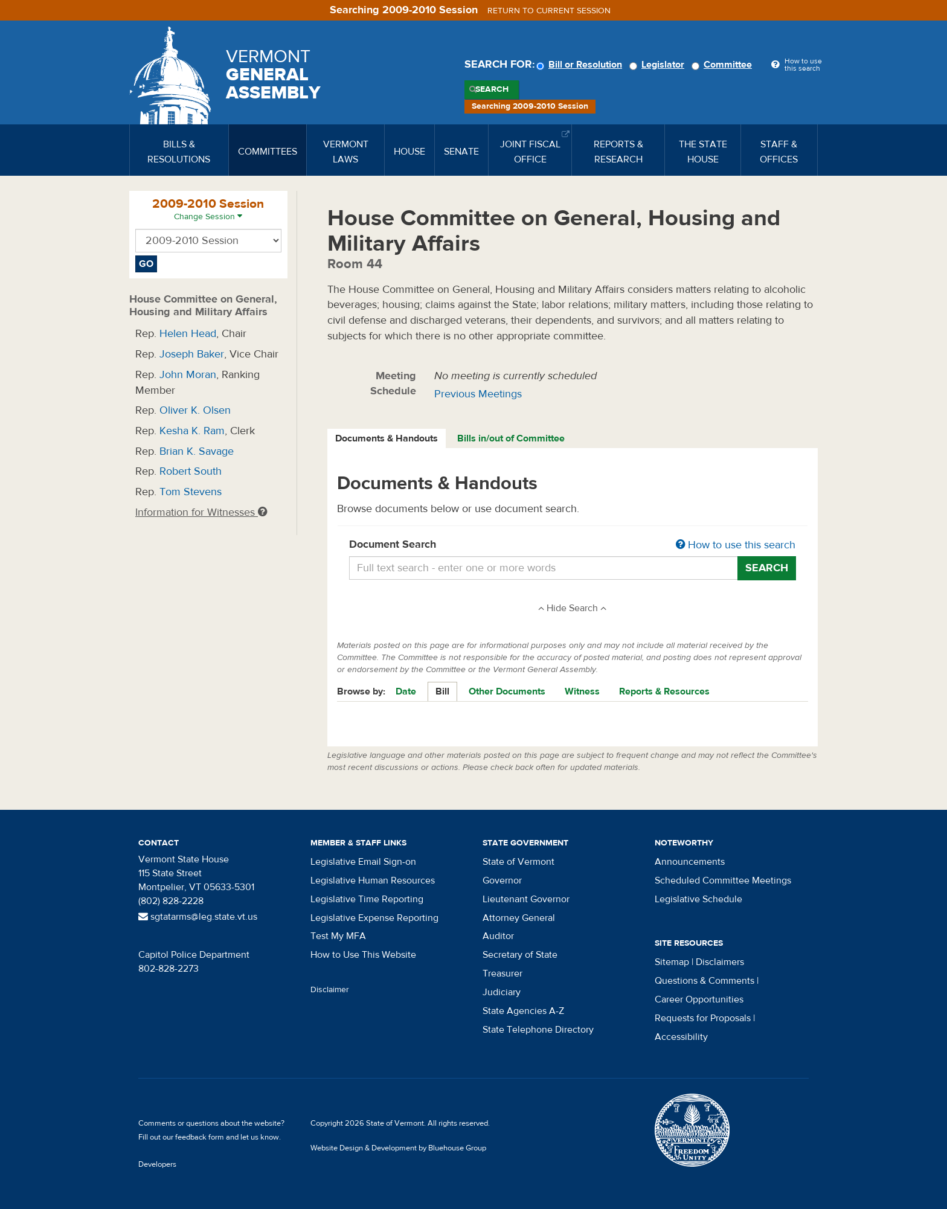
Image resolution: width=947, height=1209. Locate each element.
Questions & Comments (704, 981)
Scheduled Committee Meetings (723, 880)
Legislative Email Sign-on (363, 862)
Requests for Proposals (703, 1018)
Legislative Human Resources (372, 880)
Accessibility (681, 1037)
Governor (502, 880)
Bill (442, 691)
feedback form (199, 1137)
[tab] (387, 439)
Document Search (573, 545)
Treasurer (502, 973)
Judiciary (502, 992)
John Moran (187, 375)
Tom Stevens (190, 492)
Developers (157, 1164)
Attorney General (519, 918)
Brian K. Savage (196, 451)
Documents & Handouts (386, 438)
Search (492, 89)
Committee (723, 65)
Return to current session (549, 10)
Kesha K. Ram (192, 431)
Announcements (690, 862)
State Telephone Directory (538, 1030)
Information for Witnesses (201, 512)
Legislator (658, 65)
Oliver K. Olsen (195, 410)
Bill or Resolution (581, 65)
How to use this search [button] (735, 545)
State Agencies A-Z (523, 1011)
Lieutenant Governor (526, 899)
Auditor (498, 936)
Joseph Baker (191, 354)
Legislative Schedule (698, 899)
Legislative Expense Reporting (374, 918)
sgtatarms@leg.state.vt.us (197, 917)
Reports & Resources (664, 691)
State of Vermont (518, 862)
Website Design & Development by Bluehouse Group (398, 1148)
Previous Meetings (478, 394)
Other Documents (507, 691)
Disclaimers (720, 962)
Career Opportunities (699, 999)
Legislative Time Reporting (366, 899)
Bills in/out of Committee (511, 438)
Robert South (190, 471)
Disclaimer (329, 989)
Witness (582, 691)
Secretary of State (520, 955)
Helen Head (187, 334)
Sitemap (672, 962)
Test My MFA (338, 936)
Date (406, 691)
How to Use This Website (363, 955)
